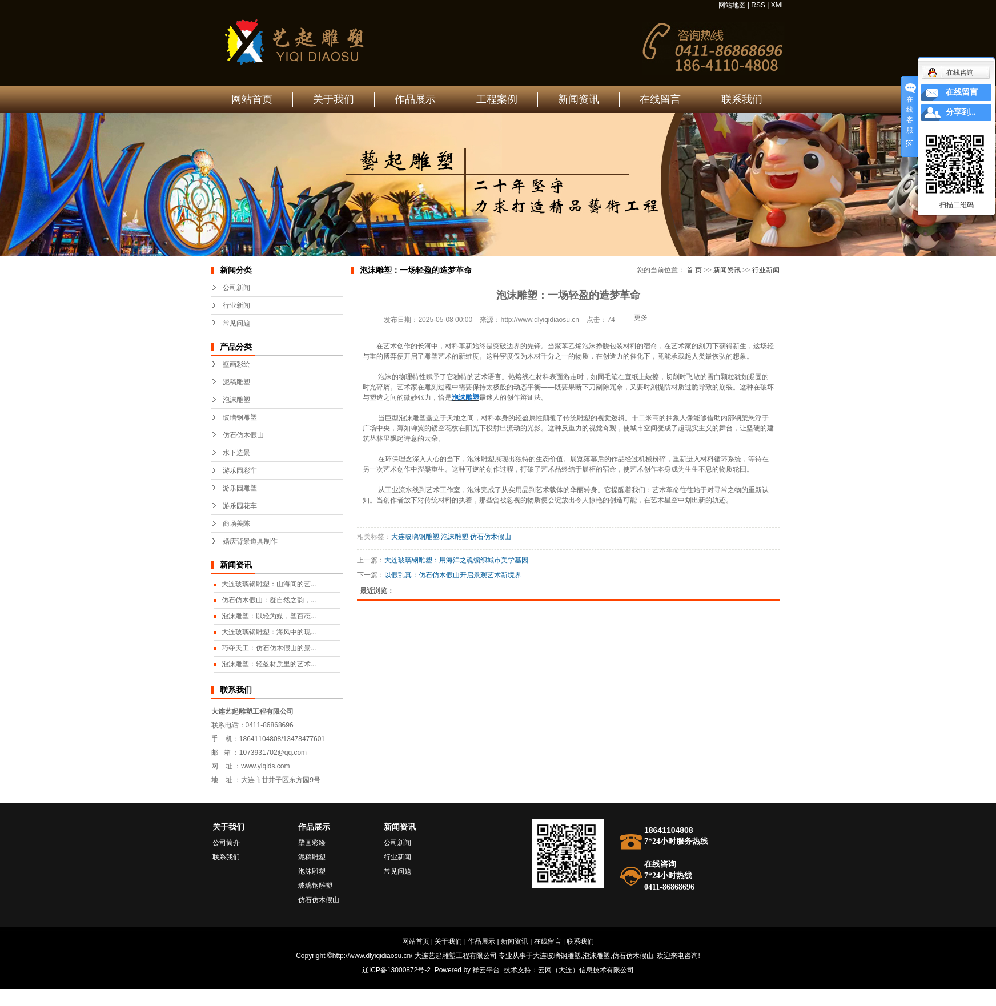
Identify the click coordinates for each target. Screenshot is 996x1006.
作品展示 (415, 99)
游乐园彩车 (240, 470)
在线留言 (660, 99)
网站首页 (251, 99)
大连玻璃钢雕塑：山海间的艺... (269, 584)
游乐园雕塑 (240, 488)
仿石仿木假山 (243, 435)
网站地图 (732, 5)
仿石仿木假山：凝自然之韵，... (269, 600)
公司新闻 (236, 288)
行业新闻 (236, 305)
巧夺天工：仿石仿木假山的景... (269, 648)
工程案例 (496, 99)
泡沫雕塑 (236, 400)
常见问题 (236, 323)
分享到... (961, 112)
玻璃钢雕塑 (240, 417)
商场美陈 (236, 524)
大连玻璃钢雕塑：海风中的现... (269, 632)
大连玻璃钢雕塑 (415, 537)
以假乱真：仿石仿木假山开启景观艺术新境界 (452, 575)
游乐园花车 (240, 506)
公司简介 (226, 843)
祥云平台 (486, 970)
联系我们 (741, 99)
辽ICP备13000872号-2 (396, 970)
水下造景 (236, 453)
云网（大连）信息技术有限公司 (586, 970)
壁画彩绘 (236, 364)
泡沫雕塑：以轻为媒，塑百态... (269, 616)
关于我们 (333, 99)
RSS (758, 5)
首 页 (694, 270)
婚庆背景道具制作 (250, 541)
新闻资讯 (578, 99)
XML (778, 5)
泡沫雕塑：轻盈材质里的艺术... (269, 664)
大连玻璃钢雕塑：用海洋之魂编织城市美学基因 (456, 560)
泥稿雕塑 (236, 382)
